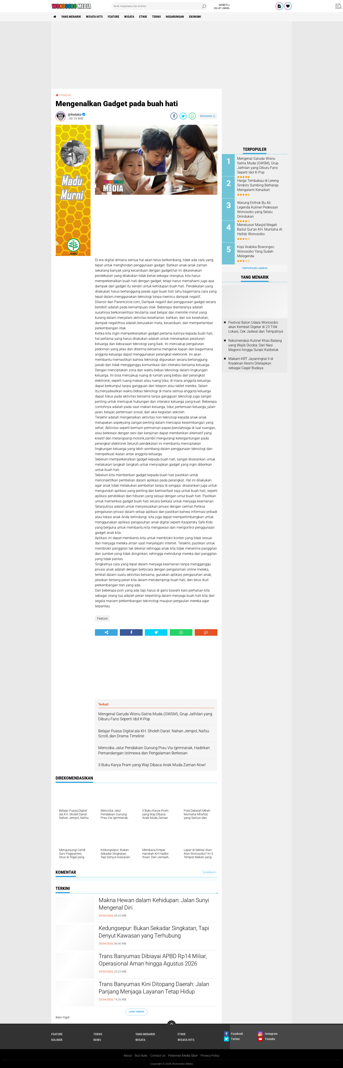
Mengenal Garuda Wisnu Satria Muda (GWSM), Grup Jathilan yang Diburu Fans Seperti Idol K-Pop (257, 165)
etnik (143, 16)
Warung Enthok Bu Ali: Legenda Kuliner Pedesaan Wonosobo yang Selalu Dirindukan (257, 209)
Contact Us (157, 1055)
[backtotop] (171, 1024)
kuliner (56, 1040)
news (97, 1040)
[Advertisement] (171, 54)
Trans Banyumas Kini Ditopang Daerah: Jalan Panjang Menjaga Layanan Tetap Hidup (154, 988)
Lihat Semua (136, 1011)
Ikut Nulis (141, 1055)
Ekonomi (195, 16)
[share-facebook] (173, 116)
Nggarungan (175, 16)
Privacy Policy (210, 1055)
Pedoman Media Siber (183, 1055)
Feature (113, 16)
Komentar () (207, 116)
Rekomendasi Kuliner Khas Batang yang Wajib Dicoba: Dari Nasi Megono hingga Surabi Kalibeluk (255, 345)
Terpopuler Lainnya (254, 268)
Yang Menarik (71, 16)
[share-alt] (106, 632)
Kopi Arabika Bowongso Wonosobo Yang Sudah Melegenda (255, 251)
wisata (129, 16)
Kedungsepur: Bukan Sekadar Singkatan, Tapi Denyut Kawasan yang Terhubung (154, 932)
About (128, 1055)
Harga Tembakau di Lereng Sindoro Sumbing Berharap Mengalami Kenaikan (258, 185)
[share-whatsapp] (192, 116)
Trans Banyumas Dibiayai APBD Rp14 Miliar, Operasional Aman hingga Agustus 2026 (153, 960)
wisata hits (94, 16)
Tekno (156, 16)
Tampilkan (209, 872)
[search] (159, 6)
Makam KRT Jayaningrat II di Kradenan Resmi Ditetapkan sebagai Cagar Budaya (250, 363)
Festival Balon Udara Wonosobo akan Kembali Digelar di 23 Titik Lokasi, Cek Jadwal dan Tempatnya (255, 327)
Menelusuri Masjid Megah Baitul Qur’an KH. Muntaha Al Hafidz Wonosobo (259, 229)
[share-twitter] (183, 116)
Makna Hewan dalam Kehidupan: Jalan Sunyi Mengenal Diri (154, 904)
